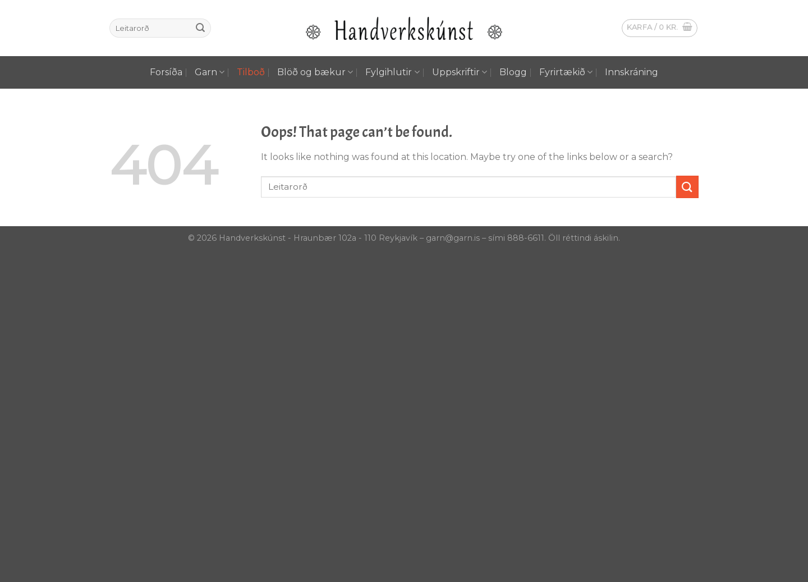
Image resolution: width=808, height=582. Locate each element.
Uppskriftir (459, 72)
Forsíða (166, 72)
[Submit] (200, 28)
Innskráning (631, 72)
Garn (209, 72)
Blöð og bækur (315, 72)
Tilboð (251, 72)
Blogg (513, 72)
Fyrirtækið (566, 72)
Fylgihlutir (392, 72)
